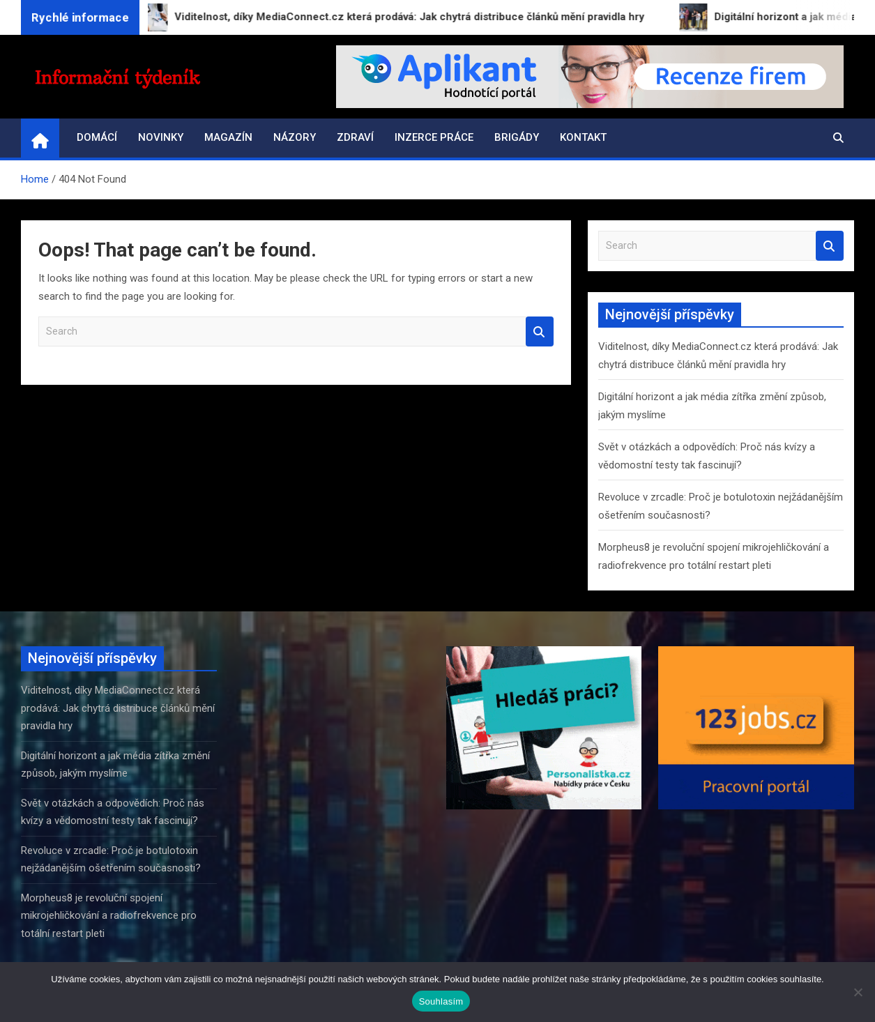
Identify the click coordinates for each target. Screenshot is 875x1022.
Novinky (160, 137)
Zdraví (355, 137)
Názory (294, 137)
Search (540, 331)
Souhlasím (441, 1001)
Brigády (516, 137)
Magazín (228, 137)
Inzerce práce (434, 137)
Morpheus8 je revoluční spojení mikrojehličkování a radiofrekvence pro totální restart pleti (109, 916)
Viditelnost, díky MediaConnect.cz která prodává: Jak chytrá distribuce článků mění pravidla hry (118, 708)
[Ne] (858, 992)
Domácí (97, 137)
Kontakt (583, 137)
